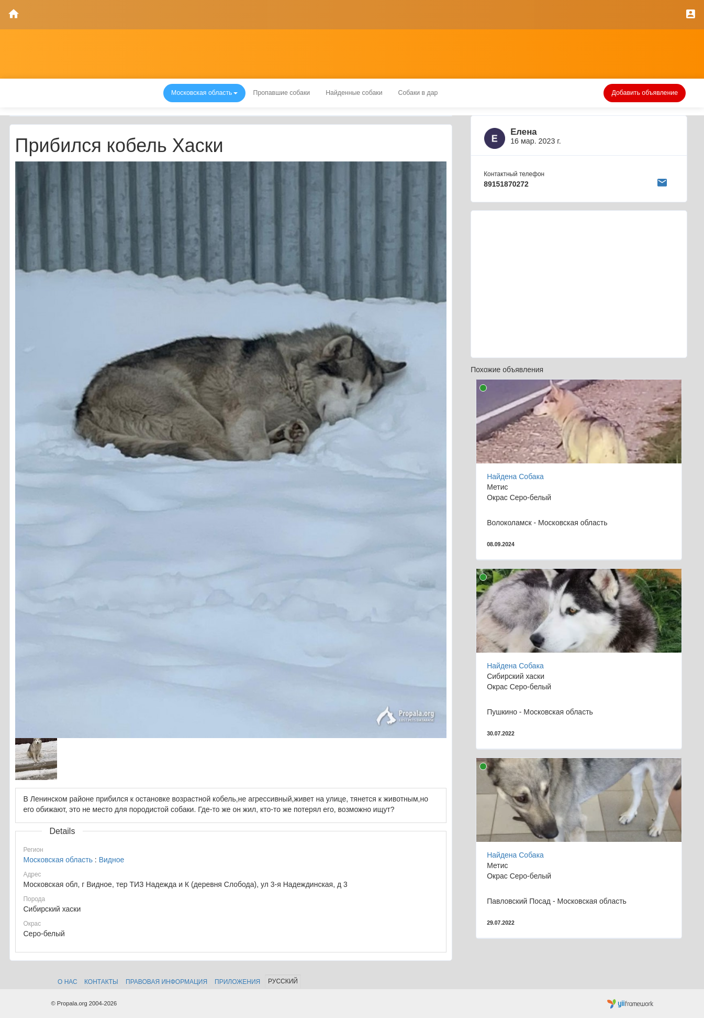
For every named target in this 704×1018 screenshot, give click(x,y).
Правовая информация (166, 981)
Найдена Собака (515, 476)
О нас (67, 981)
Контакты (101, 981)
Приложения (237, 981)
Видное (112, 859)
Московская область (58, 859)
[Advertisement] (578, 284)
